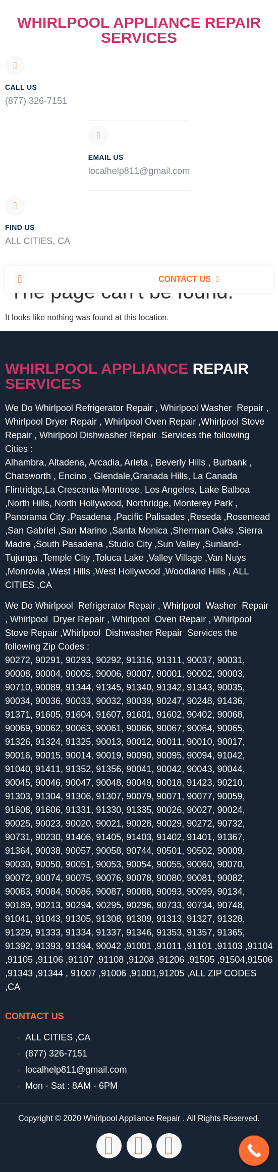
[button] (20, 279)
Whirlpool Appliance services (127, 376)
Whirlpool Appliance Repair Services (139, 30)
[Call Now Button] (254, 1150)
